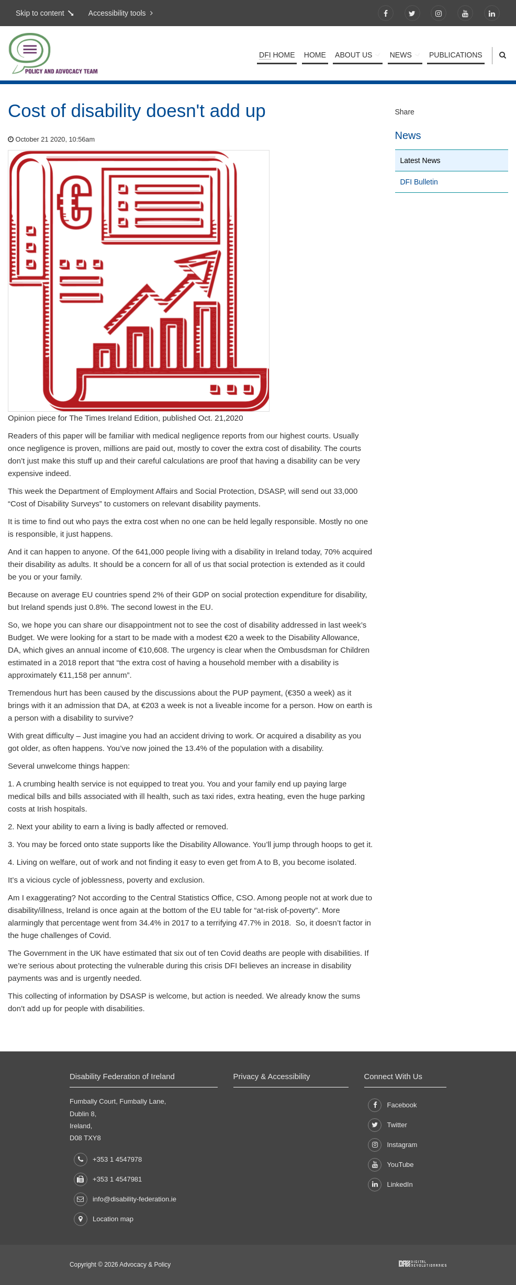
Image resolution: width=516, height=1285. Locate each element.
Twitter (387, 1125)
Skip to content (40, 13)
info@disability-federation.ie (125, 1199)
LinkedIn (390, 1184)
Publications (456, 55)
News (402, 55)
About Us (355, 55)
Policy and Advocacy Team (86, 55)
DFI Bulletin (419, 182)
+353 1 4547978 (108, 1159)
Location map (103, 1219)
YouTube (390, 1165)
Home (279, 55)
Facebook (392, 1105)
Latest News (420, 160)
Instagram (392, 1145)
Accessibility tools (119, 13)
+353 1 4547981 (108, 1179)
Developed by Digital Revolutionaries (422, 1263)
